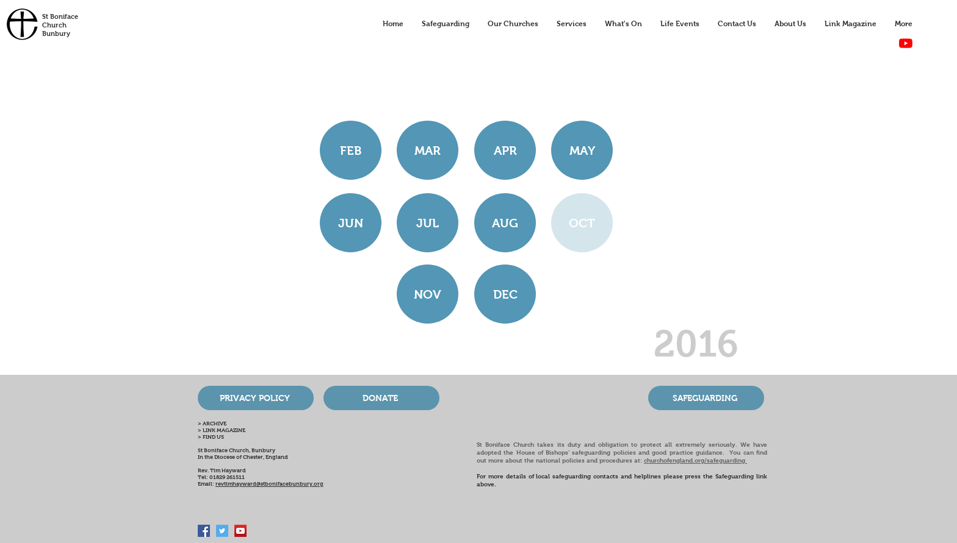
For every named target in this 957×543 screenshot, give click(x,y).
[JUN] (350, 222)
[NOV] (427, 294)
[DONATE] (381, 398)
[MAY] (582, 150)
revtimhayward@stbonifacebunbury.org (269, 484)
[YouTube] (905, 43)
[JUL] (427, 222)
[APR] (505, 150)
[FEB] (350, 150)
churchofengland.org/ (675, 460)
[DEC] (505, 294)
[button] (582, 222)
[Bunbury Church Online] (240, 531)
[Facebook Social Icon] (204, 531)
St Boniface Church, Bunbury (236, 450)
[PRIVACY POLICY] (256, 398)
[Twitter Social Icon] (222, 531)
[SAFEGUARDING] (706, 398)
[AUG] (505, 222)
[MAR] (427, 150)
